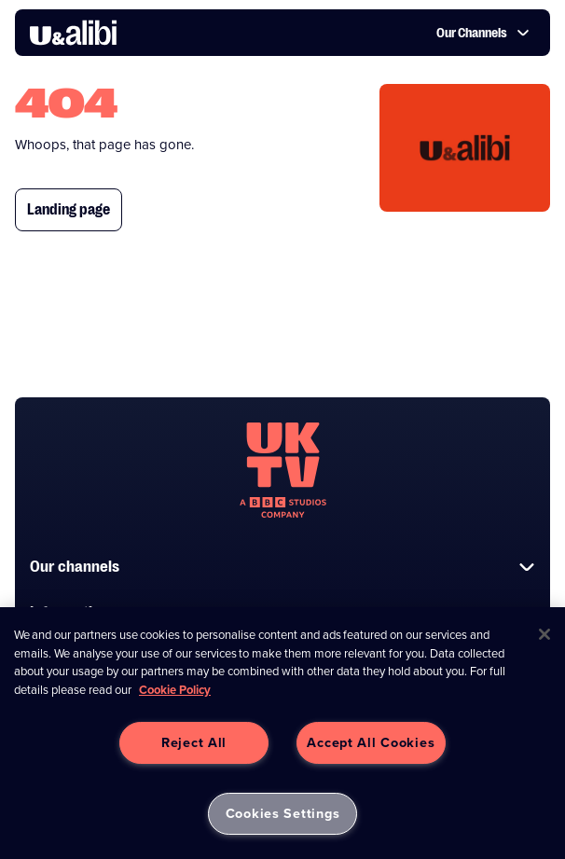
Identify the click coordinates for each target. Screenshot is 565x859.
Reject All (194, 742)
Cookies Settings (283, 813)
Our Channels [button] (483, 32)
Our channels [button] (282, 566)
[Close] (544, 634)
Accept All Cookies (370, 742)
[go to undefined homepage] (283, 470)
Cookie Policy (175, 690)
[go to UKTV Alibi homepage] (73, 33)
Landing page (68, 209)
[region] (282, 733)
